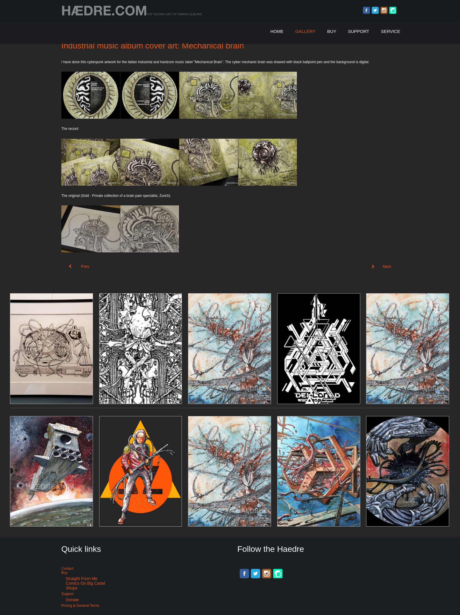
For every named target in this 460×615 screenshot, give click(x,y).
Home (276, 31)
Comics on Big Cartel (85, 583)
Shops (71, 588)
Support (358, 31)
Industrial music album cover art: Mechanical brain (152, 45)
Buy (331, 31)
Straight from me (81, 578)
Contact (67, 569)
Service (390, 31)
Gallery (305, 31)
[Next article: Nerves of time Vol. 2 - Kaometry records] (381, 267)
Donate (72, 599)
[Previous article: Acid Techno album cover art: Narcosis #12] (79, 267)
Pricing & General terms (80, 606)
